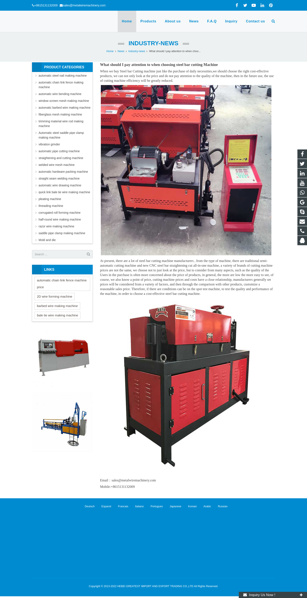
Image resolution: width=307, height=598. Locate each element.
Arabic (204, 506)
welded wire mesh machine (57, 165)
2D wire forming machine (54, 296)
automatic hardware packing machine (63, 171)
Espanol (103, 506)
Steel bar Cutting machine (138, 71)
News (121, 51)
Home (110, 51)
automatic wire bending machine (60, 94)
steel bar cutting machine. (182, 293)
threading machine (51, 206)
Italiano (137, 506)
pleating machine (50, 199)
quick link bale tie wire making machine (64, 192)
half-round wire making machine (60, 219)
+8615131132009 (46, 5)
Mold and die (47, 240)
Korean (190, 506)
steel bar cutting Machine (197, 65)
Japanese (173, 506)
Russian (219, 506)
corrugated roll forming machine (60, 212)
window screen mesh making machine (64, 100)
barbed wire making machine (57, 306)
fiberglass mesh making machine (60, 114)
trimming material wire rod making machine (61, 124)
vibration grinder (49, 144)
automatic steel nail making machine (63, 75)
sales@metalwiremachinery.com (84, 5)
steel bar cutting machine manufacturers (166, 261)
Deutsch (88, 506)
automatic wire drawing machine (60, 185)
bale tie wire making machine (57, 315)
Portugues (154, 506)
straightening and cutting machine (61, 158)
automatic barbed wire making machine (65, 107)
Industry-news (153, 43)
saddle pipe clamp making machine (62, 233)
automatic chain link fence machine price (62, 283)
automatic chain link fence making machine (61, 85)
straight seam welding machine (59, 178)
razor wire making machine (56, 226)
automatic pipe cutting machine (59, 151)
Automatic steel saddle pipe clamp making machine (61, 135)
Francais (120, 506)
